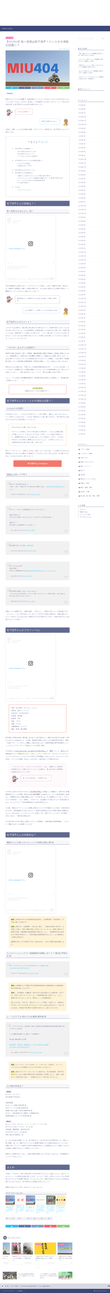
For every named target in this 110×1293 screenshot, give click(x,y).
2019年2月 (81, 430)
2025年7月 (82, 136)
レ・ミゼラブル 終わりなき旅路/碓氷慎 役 (31, 180)
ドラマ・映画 (9, 37)
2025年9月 (82, 128)
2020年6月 (82, 368)
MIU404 (8, 1218)
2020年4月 (82, 376)
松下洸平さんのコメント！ (26, 153)
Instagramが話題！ (24, 163)
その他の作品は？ (24, 182)
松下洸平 (43, 1218)
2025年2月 (82, 151)
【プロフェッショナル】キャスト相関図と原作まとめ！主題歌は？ (90, 77)
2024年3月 (82, 194)
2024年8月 (82, 174)
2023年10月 (82, 213)
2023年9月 (82, 217)
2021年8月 (81, 314)
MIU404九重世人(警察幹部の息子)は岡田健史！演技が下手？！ (10, 1208)
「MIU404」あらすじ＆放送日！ (28, 156)
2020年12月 (82, 345)
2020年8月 (82, 360)
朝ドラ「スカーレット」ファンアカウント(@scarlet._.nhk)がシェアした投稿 (30, 910)
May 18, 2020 (27, 576)
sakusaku (7, 28)
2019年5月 (81, 418)
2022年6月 (82, 275)
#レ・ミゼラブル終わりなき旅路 (39, 1044)
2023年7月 (82, 225)
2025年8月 (82, 132)
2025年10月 (82, 124)
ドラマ (15, 1218)
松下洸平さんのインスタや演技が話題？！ (29, 160)
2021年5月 (81, 325)
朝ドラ (82, 470)
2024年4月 (82, 190)
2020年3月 (82, 379)
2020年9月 (82, 356)
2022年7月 (82, 271)
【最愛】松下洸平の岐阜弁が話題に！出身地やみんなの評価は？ (20, 1209)
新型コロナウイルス (87, 462)
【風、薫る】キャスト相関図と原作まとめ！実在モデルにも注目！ (90, 54)
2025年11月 (82, 120)
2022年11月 (82, 256)
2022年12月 (82, 252)
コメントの (85, 514)
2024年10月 (82, 167)
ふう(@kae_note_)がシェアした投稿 (18, 698)
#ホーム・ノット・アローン (47, 570)
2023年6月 (82, 229)
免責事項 (20, 1291)
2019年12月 (82, 391)
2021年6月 (81, 321)
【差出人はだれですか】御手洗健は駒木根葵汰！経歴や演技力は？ (40, 1209)
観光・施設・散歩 (86, 487)
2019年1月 (81, 434)
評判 (49, 1218)
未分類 (82, 474)
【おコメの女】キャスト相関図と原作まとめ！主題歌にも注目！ (90, 71)
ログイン (83, 509)
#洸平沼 (36, 570)
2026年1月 (81, 113)
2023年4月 (82, 236)
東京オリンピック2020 (88, 479)
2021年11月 (82, 302)
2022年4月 (82, 283)
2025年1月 (81, 155)
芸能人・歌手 (84, 483)
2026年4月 (82, 105)
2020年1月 (81, 387)
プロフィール (22, 1218)
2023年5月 (82, 232)
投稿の (84, 512)
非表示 (44, 142)
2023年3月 (82, 240)
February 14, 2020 (36, 1052)
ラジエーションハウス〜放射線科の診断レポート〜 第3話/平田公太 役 (40, 178)
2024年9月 (82, 171)
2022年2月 (82, 291)
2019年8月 (82, 407)
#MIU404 (50, 486)
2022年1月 (81, 294)
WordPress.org (85, 517)
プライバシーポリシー (9, 1291)
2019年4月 (81, 422)
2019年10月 (82, 399)
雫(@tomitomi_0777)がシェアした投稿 (19, 278)
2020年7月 (82, 364)
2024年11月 (82, 163)
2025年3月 (82, 147)
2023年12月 (82, 205)
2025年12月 (82, 116)
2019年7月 (81, 410)
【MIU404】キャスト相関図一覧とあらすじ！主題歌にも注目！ (30, 1208)
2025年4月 (82, 144)
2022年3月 (82, 287)
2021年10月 (82, 306)
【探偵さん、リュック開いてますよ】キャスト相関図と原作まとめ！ (90, 66)
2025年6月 (82, 140)
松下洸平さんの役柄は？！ (24, 148)
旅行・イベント (85, 466)
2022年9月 (82, 263)
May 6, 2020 (31, 601)
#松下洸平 (56, 486)
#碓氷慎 (26, 1044)
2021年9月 (81, 310)
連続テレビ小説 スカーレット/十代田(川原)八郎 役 (34, 175)
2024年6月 (82, 182)
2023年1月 (81, 248)
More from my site (24, 189)
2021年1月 (81, 341)
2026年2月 (82, 109)
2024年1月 (81, 202)
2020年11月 (82, 349)
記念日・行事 (84, 491)
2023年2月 (82, 244)
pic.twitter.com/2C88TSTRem (19, 1047)
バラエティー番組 (86, 453)
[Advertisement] (55, 13)
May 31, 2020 (30, 530)
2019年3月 (81, 426)
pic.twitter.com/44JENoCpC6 (19, 968)
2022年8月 (82, 267)
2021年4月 (81, 329)
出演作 (30, 1218)
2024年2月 (82, 198)
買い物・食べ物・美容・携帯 (90, 496)
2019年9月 (82, 403)
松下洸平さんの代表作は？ (24, 173)
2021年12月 (82, 298)
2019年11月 (82, 395)
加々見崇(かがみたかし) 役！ (27, 151)
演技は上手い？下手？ (25, 165)
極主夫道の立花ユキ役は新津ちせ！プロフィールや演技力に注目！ (60, 1209)
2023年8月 (82, 221)
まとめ (17, 187)
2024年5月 (82, 186)
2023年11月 (82, 209)
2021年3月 (81, 333)
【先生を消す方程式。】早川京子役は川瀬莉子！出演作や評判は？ (50, 1209)
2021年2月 (81, 337)
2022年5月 (82, 279)
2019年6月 (81, 414)
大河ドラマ (84, 457)
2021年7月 (81, 318)
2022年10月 (82, 260)
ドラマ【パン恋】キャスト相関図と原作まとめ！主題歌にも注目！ (90, 60)
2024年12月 (82, 159)
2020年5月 (82, 372)
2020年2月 (82, 383)
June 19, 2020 (35, 494)
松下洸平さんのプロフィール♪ (25, 170)
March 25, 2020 (33, 973)
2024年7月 (82, 178)
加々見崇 (36, 1218)
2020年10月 (82, 352)
